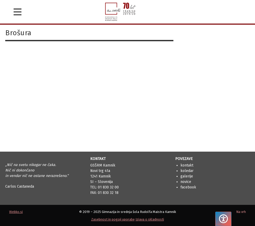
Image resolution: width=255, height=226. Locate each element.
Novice (185, 182)
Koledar (187, 171)
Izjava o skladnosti (149, 219)
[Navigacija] (17, 11)
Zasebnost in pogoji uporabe (113, 219)
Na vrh (241, 212)
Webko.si (16, 212)
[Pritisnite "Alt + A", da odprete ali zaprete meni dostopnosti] (223, 219)
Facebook (188, 187)
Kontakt (186, 165)
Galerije (186, 176)
